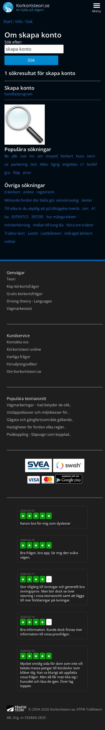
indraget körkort (78, 233)
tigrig (55, 164)
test (33, 164)
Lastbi (33, 233)
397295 (37, 216)
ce (6, 164)
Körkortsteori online (24, 349)
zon (85, 208)
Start (7, 21)
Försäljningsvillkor (22, 364)
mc (31, 156)
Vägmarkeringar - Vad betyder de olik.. (39, 405)
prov (27, 172)
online (28, 192)
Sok (29, 21)
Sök (31, 60)
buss (80, 156)
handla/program (18, 94)
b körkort (12, 192)
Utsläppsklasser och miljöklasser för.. (38, 412)
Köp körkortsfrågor (23, 286)
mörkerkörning (17, 225)
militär (9, 241)
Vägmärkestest (19, 308)
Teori (11, 279)
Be (6, 156)
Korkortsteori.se (62, 709)
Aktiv (44, 164)
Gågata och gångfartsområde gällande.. (40, 419)
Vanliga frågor (18, 356)
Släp (16, 172)
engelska (69, 164)
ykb (14, 156)
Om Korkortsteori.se (24, 371)
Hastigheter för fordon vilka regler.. (36, 427)
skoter (86, 200)
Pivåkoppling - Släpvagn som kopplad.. (39, 434)
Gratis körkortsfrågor (25, 293)
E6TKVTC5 (20, 216)
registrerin (45, 192)
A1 (93, 208)
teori (91, 156)
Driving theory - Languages (29, 301)
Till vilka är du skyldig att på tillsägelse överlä (41, 208)
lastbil (92, 164)
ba (6, 216)
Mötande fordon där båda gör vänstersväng (41, 200)
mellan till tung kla (48, 225)
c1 (82, 164)
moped (52, 156)
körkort (67, 156)
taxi (23, 156)
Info (19, 21)
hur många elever (61, 216)
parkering (19, 164)
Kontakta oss (18, 342)
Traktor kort (14, 233)
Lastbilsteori (51, 233)
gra (7, 172)
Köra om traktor (80, 225)
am (40, 156)
